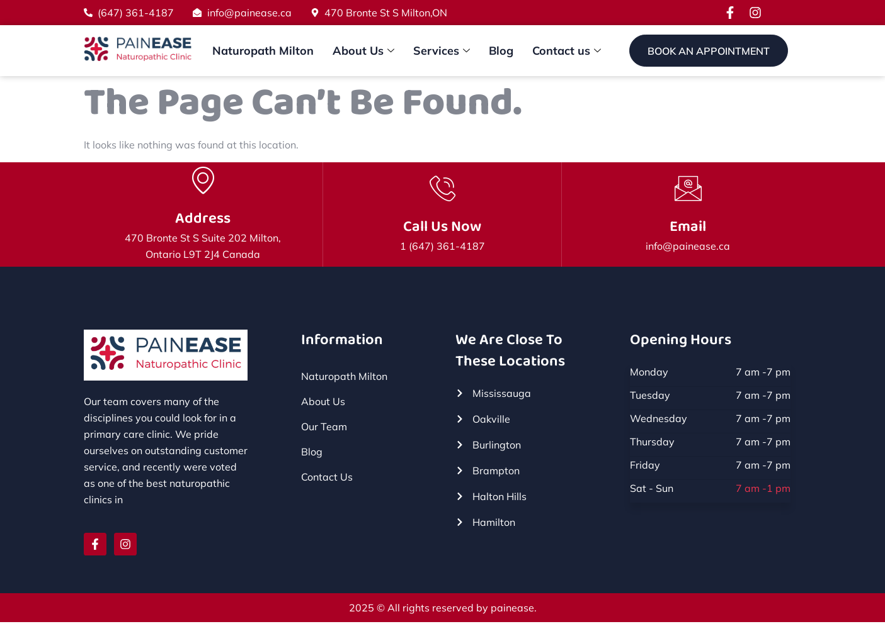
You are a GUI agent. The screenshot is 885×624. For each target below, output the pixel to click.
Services (441, 50)
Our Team (324, 427)
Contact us (566, 50)
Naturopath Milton (263, 50)
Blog (501, 50)
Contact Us (327, 478)
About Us (363, 50)
